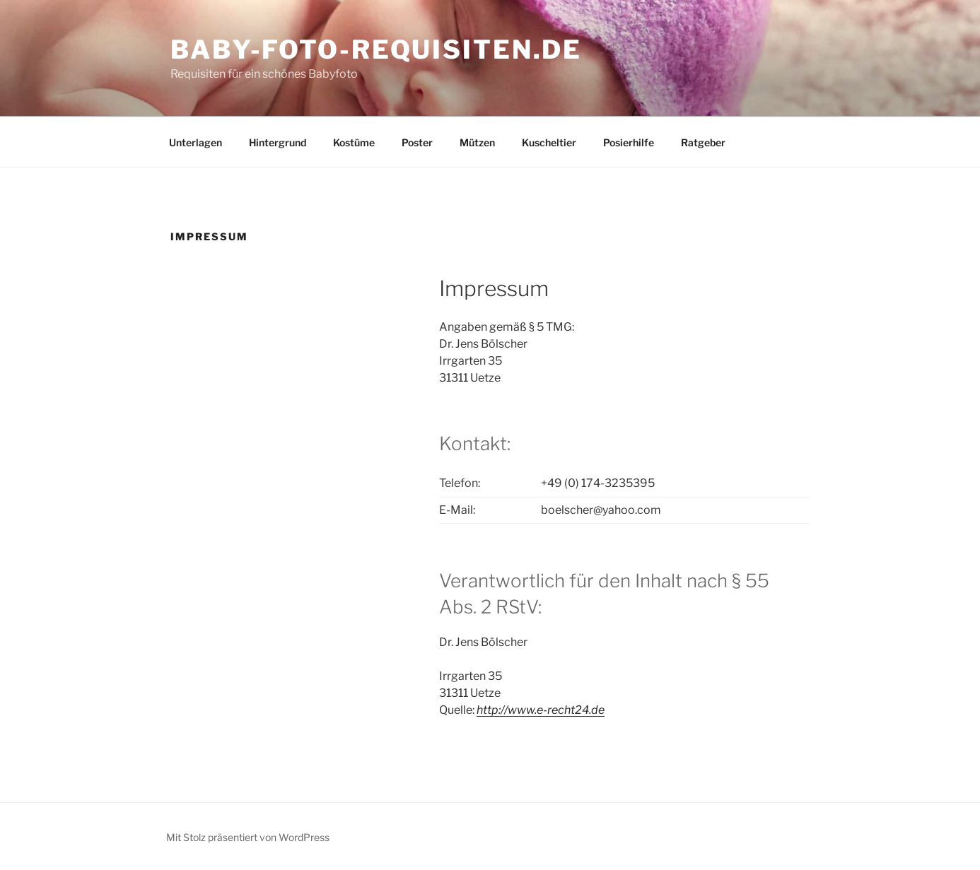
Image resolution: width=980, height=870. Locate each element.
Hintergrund (277, 142)
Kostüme (354, 142)
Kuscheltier (549, 142)
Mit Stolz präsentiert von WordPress (247, 837)
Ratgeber (703, 142)
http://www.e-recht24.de (541, 710)
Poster (417, 142)
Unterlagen (195, 142)
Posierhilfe (628, 142)
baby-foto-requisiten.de (376, 49)
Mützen (477, 142)
